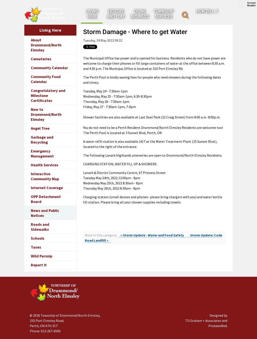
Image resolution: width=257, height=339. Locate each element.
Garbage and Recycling (42, 140)
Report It (39, 264)
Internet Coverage (47, 187)
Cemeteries (41, 58)
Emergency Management (42, 154)
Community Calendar (49, 67)
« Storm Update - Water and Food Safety (152, 235)
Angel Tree (40, 128)
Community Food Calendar (46, 79)
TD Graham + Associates (203, 320)
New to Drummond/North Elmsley (46, 114)
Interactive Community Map (45, 176)
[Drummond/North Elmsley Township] (45, 14)
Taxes (36, 247)
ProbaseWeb (217, 326)
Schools (37, 238)
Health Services (44, 164)
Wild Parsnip (41, 256)
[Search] (185, 15)
